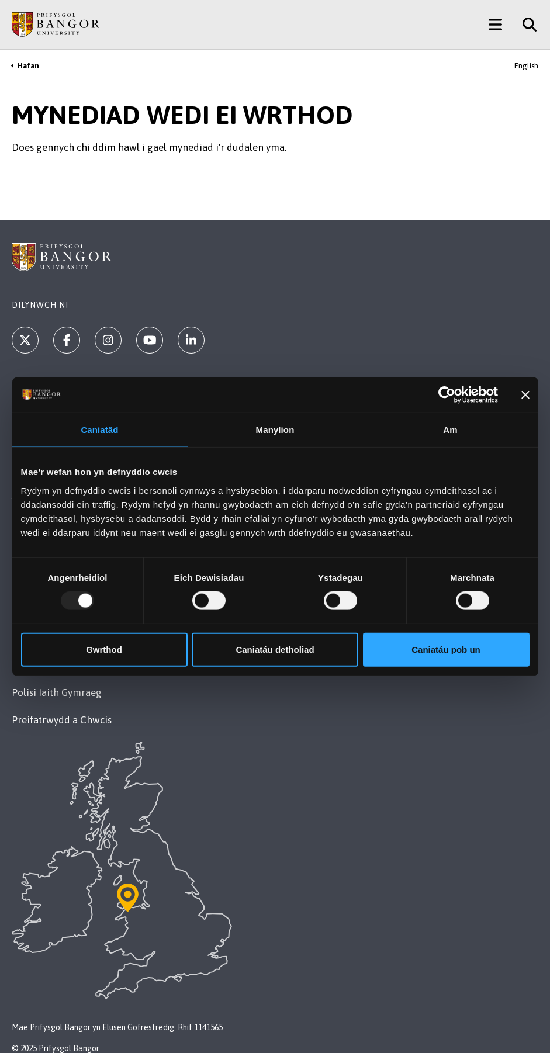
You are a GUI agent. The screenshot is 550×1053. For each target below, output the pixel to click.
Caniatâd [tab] (99, 430)
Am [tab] (450, 430)
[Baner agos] (525, 395)
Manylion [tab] (275, 430)
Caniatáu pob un (445, 649)
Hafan (28, 65)
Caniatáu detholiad (275, 649)
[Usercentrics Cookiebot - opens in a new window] (447, 395)
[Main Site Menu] (495, 24)
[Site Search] (525, 24)
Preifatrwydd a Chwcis (62, 720)
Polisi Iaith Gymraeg (57, 692)
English (526, 66)
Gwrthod (104, 649)
